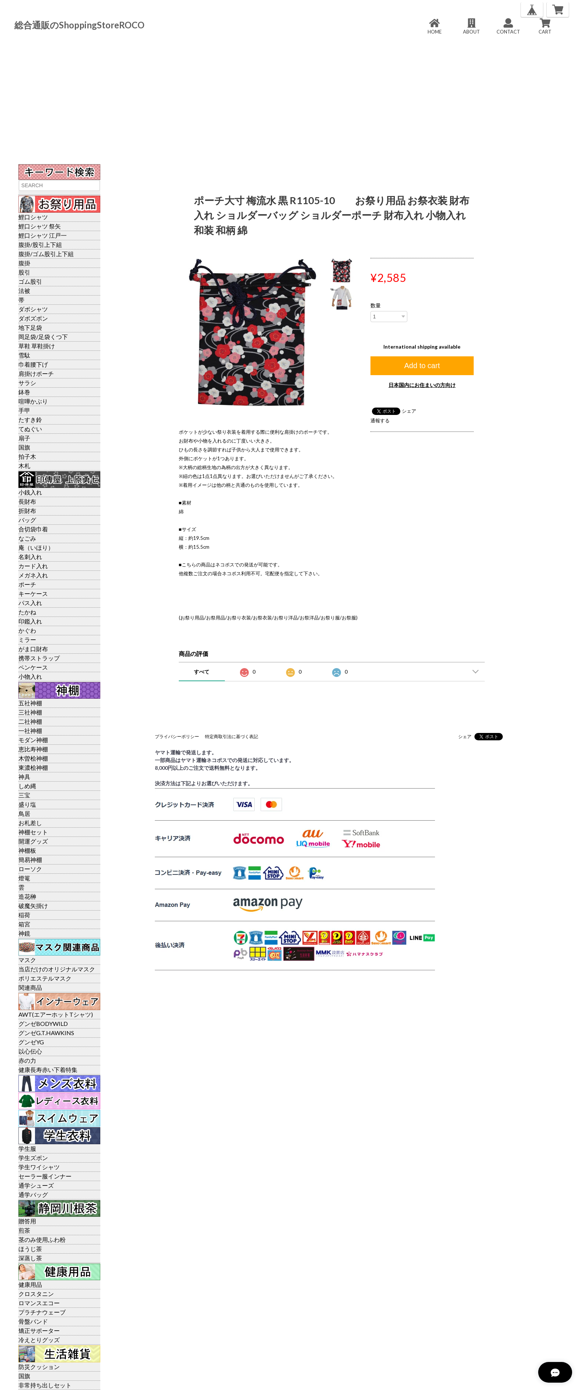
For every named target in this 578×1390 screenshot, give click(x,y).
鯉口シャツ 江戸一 (42, 235)
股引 (24, 272)
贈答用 (27, 1221)
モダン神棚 (33, 739)
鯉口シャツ (33, 216)
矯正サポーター (39, 1330)
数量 (375, 305)
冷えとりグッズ (39, 1339)
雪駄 (24, 355)
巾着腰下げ (33, 364)
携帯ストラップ (39, 657)
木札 (24, 465)
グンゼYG (31, 1041)
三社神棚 (30, 712)
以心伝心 (30, 1051)
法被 (24, 290)
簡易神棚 (30, 859)
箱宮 (24, 924)
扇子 (24, 437)
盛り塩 (27, 804)
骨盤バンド (33, 1321)
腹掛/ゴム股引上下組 (46, 253)
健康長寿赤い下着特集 (47, 1069)
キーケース (33, 593)
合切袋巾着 (33, 528)
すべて (201, 671)
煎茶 (24, 1230)
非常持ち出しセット (45, 1385)
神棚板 (27, 850)
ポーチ (27, 584)
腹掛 (24, 262)
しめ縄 (27, 785)
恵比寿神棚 (33, 748)
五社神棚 (30, 702)
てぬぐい (30, 428)
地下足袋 (30, 327)
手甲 (24, 410)
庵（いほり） (36, 547)
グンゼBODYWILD (43, 1023)
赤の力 (27, 1060)
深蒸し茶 (30, 1257)
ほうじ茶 (30, 1248)
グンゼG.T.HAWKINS (46, 1032)
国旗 (24, 447)
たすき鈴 (30, 419)
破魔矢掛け (33, 905)
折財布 (27, 510)
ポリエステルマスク (45, 978)
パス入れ (30, 602)
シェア (409, 411)
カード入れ (33, 565)
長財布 (27, 501)
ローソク (30, 868)
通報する (380, 420)
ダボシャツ (33, 308)
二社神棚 (30, 721)
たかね (27, 611)
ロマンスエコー (39, 1302)
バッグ (27, 519)
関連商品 (30, 987)
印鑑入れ (30, 621)
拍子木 (27, 456)
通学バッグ (33, 1194)
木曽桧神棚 (33, 758)
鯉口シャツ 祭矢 (39, 226)
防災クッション (39, 1366)
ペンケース (33, 667)
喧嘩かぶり (33, 401)
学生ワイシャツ (39, 1166)
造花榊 (27, 896)
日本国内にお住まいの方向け (422, 385)
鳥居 (24, 813)
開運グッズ (33, 841)
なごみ (27, 538)
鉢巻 (24, 391)
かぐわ (27, 630)
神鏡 (24, 933)
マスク (27, 959)
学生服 (27, 1148)
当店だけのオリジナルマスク (56, 968)
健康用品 (30, 1284)
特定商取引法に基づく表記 (231, 736)
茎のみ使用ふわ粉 (42, 1239)
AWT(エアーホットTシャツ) (55, 1014)
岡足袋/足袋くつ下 (43, 336)
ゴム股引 (30, 281)
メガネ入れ (33, 575)
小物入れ (30, 676)
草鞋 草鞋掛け (36, 345)
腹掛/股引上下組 (40, 244)
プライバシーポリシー (177, 736)
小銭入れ (30, 492)
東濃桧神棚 (33, 767)
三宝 (24, 795)
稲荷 (24, 914)
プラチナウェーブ (42, 1312)
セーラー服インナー (45, 1176)
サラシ (27, 382)
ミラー (27, 639)
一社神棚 (30, 730)
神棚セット (33, 831)
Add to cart (422, 366)
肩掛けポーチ (36, 373)
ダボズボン (33, 318)
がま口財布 (33, 648)
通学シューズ (36, 1185)
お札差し (30, 822)
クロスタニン (36, 1293)
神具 (24, 776)
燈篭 (24, 877)
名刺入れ (30, 556)
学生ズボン (33, 1157)
